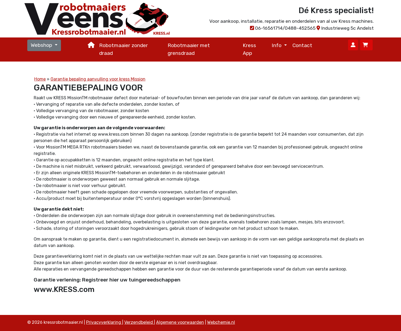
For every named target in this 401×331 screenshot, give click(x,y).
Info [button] (277, 45)
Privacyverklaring (104, 322)
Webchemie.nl (221, 322)
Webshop (42, 45)
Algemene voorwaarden (180, 322)
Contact (302, 45)
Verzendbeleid (139, 322)
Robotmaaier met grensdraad (189, 49)
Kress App (249, 49)
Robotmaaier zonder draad (123, 49)
